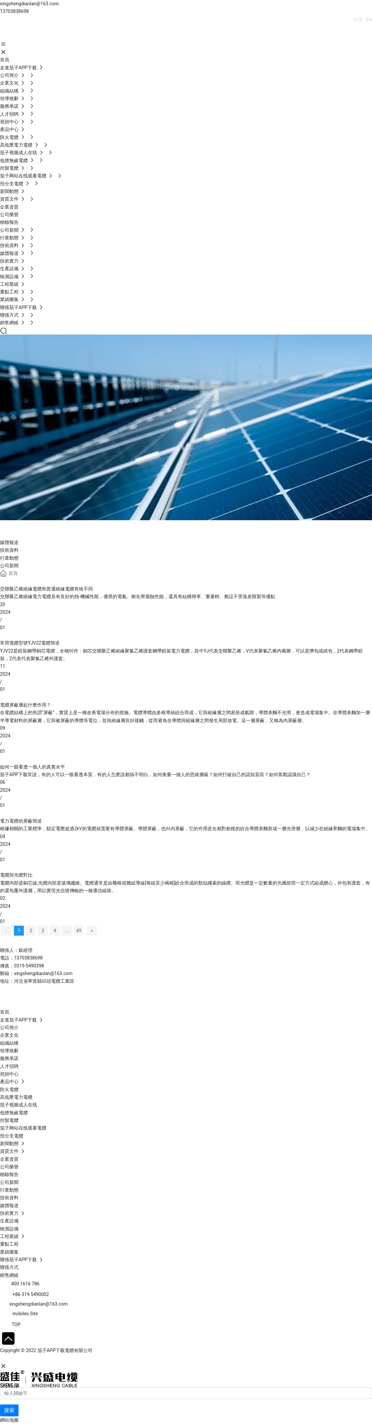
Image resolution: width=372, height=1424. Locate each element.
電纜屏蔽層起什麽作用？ (25, 705)
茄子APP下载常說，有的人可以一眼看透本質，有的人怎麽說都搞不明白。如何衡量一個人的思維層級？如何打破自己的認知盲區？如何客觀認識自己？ (155, 774)
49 (79, 930)
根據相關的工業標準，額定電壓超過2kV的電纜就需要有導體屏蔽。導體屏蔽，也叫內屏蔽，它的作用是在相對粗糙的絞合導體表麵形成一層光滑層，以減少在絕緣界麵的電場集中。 (185, 828)
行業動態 (9, 558)
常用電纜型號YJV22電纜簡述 (30, 643)
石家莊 (50, 1358)
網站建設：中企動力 (21, 1358)
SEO (64, 1358)
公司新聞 (9, 565)
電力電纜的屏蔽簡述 (21, 821)
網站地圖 (9, 1420)
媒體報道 (9, 542)
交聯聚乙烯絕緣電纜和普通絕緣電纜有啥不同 (46, 588)
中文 (358, 19)
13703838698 (14, 11)
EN (369, 19)
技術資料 (9, 550)
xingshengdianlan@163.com (29, 3)
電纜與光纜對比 (16, 875)
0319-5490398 (29, 965)
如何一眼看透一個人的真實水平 (32, 767)
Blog (13, 528)
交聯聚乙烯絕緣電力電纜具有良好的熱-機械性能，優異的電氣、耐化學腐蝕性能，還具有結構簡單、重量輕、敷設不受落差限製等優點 (137, 596)
